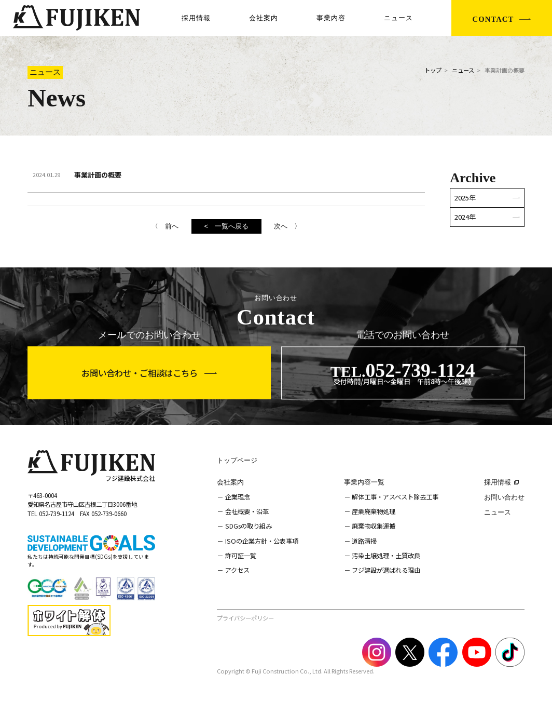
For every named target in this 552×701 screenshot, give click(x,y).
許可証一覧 (240, 555)
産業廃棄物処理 (373, 511)
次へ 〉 (287, 226)
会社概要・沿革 (247, 511)
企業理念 (237, 497)
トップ (432, 70)
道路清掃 (364, 541)
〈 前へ (164, 226)
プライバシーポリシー (245, 618)
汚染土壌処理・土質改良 (386, 555)
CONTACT (493, 19)
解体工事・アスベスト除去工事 (395, 497)
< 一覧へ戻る (226, 226)
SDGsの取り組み (248, 526)
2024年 (465, 217)
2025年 (465, 198)
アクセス (237, 570)
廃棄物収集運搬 (373, 526)
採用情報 (196, 18)
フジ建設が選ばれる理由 (386, 570)
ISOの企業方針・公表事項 (261, 541)
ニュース (398, 18)
